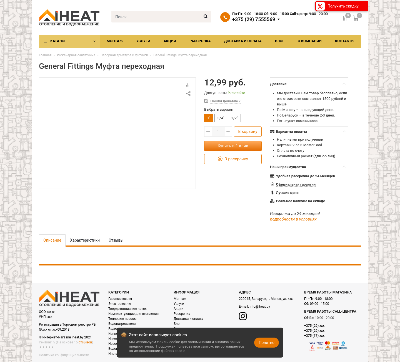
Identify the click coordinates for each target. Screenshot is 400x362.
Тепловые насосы (122, 319)
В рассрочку (233, 159)
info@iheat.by (260, 306)
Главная (45, 55)
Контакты (344, 41)
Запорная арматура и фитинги (124, 55)
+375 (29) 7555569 (253, 19)
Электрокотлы (119, 304)
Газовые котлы (120, 299)
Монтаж (115, 41)
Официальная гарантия (296, 184)
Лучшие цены (287, 193)
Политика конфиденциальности (64, 355)
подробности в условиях (293, 219)
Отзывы (116, 240)
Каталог (58, 41)
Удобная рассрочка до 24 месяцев (305, 176)
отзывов (85, 342)
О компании (310, 41)
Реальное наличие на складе (300, 201)
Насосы (114, 344)
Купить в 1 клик (233, 146)
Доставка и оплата (243, 41)
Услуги (143, 41)
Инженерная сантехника (76, 55)
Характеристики (85, 240)
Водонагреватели (122, 324)
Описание (52, 240)
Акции (170, 41)
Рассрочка (200, 41)
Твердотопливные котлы (128, 309)
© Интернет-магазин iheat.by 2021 (65, 337)
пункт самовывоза (301, 121)
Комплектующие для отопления (133, 314)
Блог (279, 41)
